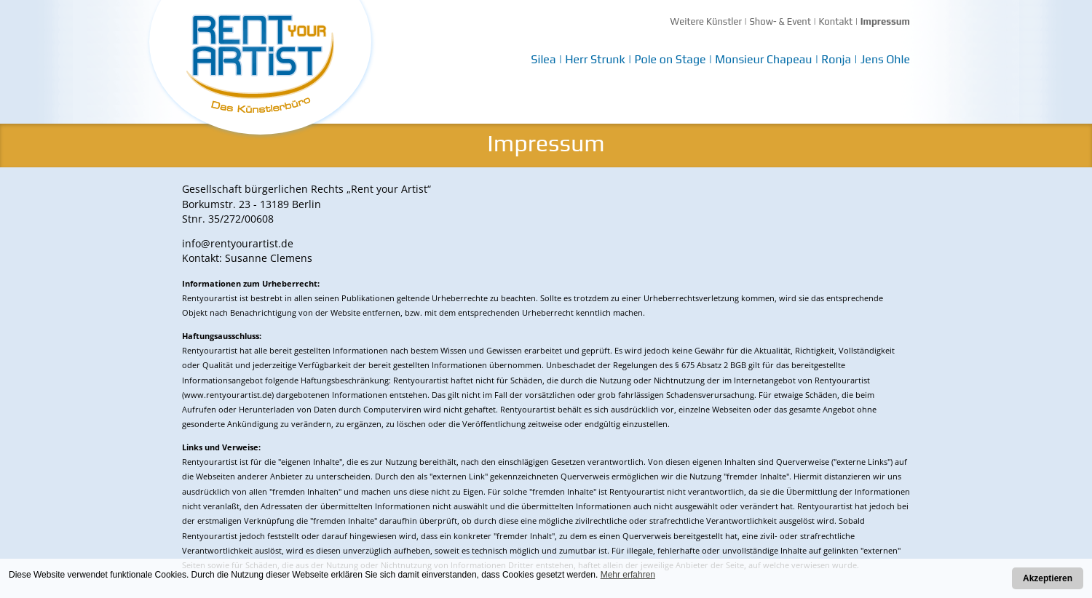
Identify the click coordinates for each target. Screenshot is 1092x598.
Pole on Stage (669, 59)
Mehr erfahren (628, 575)
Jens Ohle (885, 59)
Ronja (836, 59)
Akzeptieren (1047, 578)
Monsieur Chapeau (763, 59)
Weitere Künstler (706, 21)
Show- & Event (780, 21)
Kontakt (835, 21)
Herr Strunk (595, 59)
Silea (543, 59)
